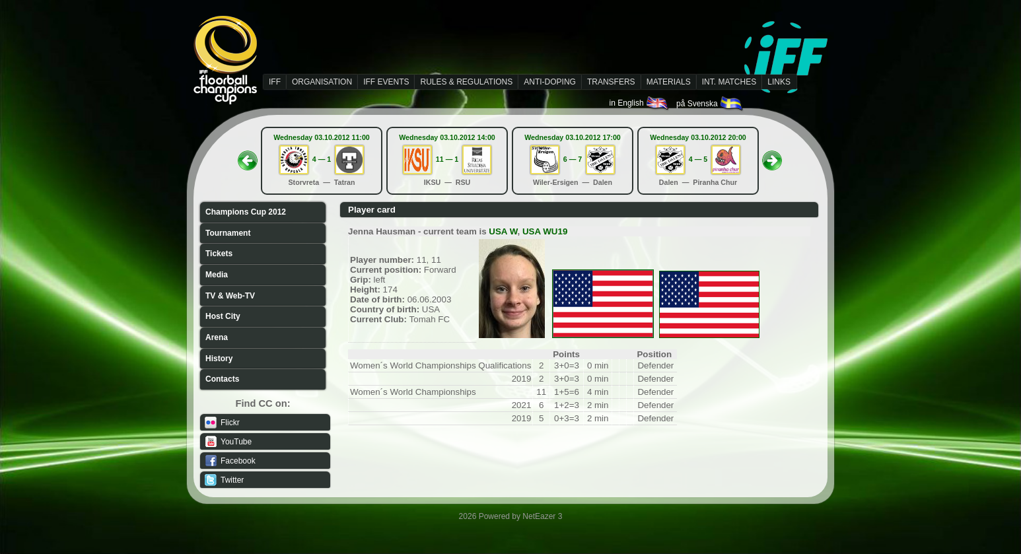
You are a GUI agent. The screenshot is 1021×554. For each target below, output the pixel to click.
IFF (275, 82)
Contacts (222, 379)
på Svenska (710, 103)
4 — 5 (698, 159)
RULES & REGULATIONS (466, 82)
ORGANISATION (322, 82)
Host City (222, 316)
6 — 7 (572, 159)
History (218, 358)
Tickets (218, 253)
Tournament (227, 233)
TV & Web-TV (230, 295)
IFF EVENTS (386, 82)
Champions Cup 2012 (245, 212)
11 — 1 (447, 159)
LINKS (779, 82)
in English (640, 103)
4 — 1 (321, 159)
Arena (216, 337)
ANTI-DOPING (550, 82)
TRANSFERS (611, 82)
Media (216, 274)
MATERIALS (669, 82)
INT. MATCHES (729, 82)
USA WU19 (544, 231)
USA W (503, 231)
